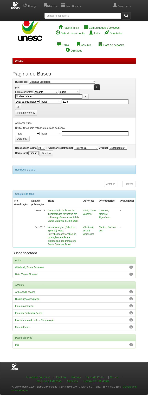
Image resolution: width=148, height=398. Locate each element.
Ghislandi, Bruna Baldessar (88, 230)
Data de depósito (111, 45)
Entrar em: (122, 5)
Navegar (31, 5)
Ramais (76, 377)
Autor (94, 33)
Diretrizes (74, 50)
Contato (61, 377)
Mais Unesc (71, 5)
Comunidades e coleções (102, 27)
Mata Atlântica (22, 327)
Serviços (72, 381)
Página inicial (69, 27)
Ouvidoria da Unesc (38, 377)
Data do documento (70, 33)
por (17, 87)
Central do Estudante (96, 381)
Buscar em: (21, 81)
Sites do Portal (95, 377)
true (17, 344)
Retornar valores (26, 112)
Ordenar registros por (60, 148)
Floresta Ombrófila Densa (29, 313)
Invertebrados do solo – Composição (34, 320)
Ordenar (103, 148)
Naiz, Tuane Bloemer (26, 274)
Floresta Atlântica (24, 306)
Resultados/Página (26, 148)
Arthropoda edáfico (25, 292)
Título (63, 45)
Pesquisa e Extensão (48, 381)
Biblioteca (50, 5)
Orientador (113, 33)
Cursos (114, 377)
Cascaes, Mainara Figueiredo (104, 214)
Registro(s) (21, 153)
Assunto (83, 45)
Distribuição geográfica (27, 299)
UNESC (19, 61)
